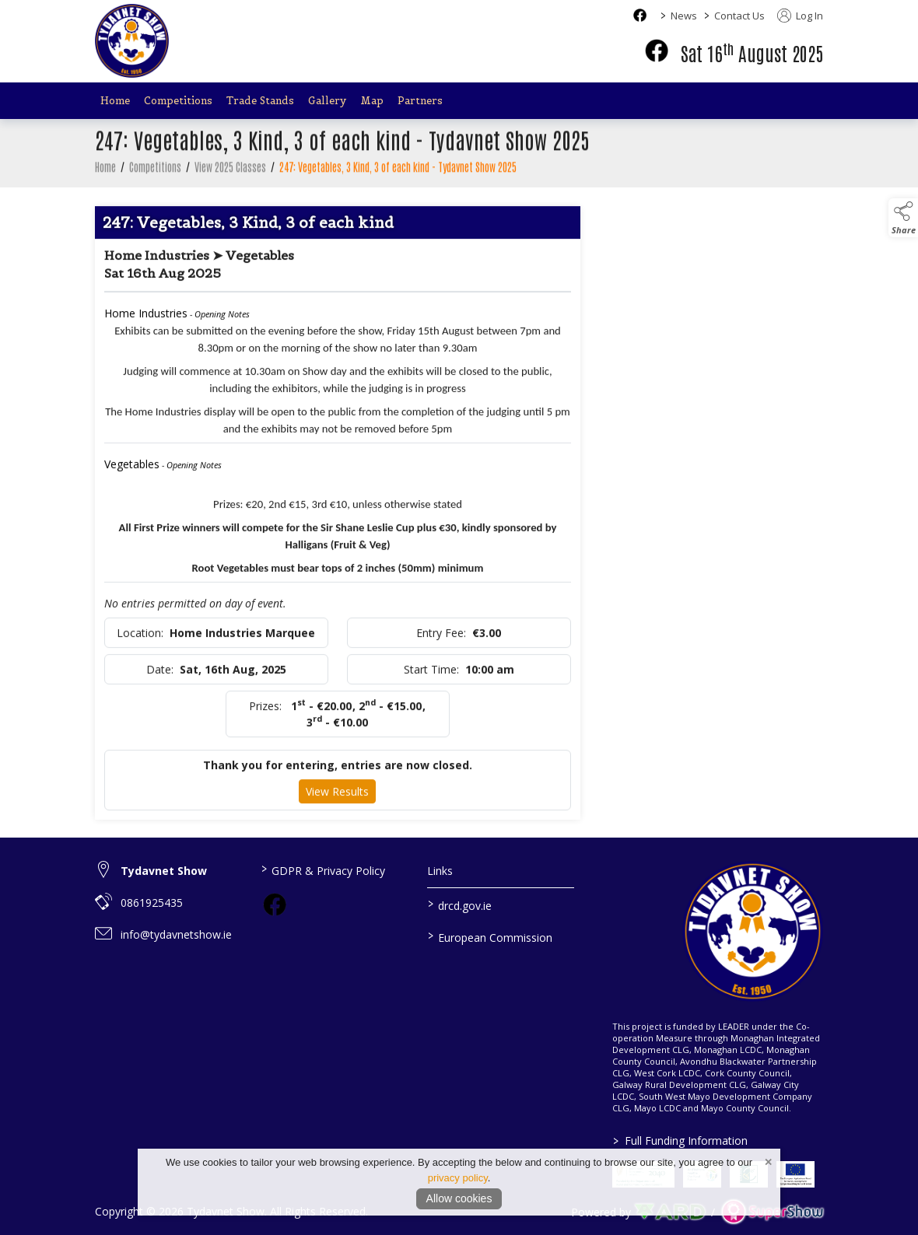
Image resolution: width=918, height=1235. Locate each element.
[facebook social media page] (639, 15)
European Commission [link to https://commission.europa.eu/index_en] (489, 936)
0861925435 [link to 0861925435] (152, 902)
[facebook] (656, 50)
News (684, 16)
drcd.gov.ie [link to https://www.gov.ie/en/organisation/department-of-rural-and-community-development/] (459, 904)
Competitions (155, 170)
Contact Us (739, 16)
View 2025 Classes (230, 170)
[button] (903, 217)
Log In (800, 16)
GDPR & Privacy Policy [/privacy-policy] (323, 869)
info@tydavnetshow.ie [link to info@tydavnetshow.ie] (176, 934)
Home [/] (115, 100)
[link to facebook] (274, 904)
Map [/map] (372, 100)
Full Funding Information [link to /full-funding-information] (679, 1140)
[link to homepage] (132, 41)
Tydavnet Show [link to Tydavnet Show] (164, 870)
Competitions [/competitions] (178, 100)
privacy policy (458, 1178)
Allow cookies (459, 1198)
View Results (337, 795)
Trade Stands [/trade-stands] (260, 100)
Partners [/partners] (420, 100)
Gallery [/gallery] (327, 100)
